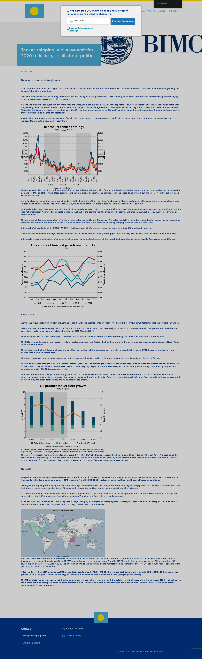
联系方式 (151, 11)
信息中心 (141, 11)
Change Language (123, 21)
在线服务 (162, 11)
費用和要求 (173, 11)
